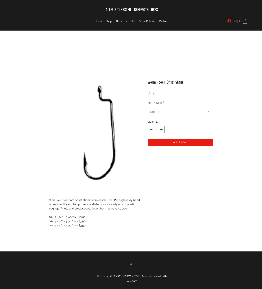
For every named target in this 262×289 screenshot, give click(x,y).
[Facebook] (131, 264)
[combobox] (180, 111)
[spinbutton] (156, 129)
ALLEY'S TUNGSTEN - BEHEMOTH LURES (132, 9)
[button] (245, 21)
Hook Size (156, 103)
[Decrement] (150, 129)
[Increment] (161, 129)
